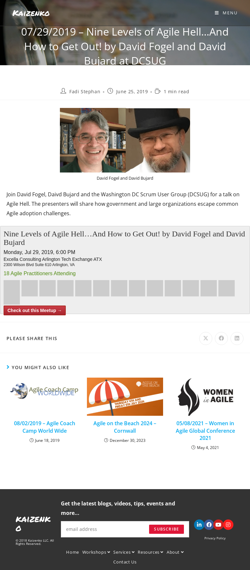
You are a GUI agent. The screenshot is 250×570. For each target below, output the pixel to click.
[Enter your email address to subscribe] (125, 529)
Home (72, 552)
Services (123, 552)
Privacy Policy (215, 538)
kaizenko (33, 523)
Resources (150, 552)
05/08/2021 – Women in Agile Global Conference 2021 (205, 431)
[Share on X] (205, 338)
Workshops (96, 552)
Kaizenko (31, 13)
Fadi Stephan (84, 91)
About (175, 552)
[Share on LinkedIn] (236, 338)
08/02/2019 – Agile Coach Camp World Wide (44, 427)
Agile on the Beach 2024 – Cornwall (124, 427)
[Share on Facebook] (221, 338)
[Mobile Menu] (226, 13)
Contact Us (124, 562)
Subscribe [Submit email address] (166, 529)
